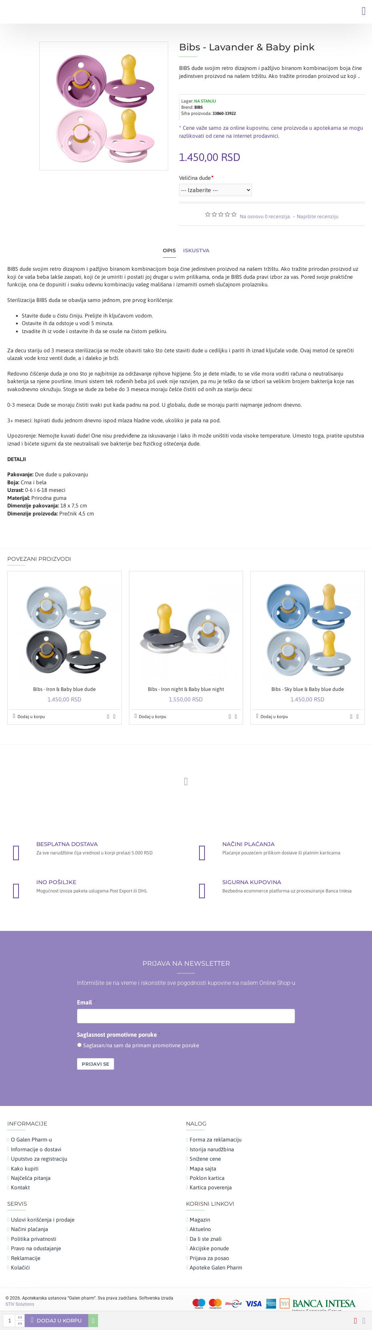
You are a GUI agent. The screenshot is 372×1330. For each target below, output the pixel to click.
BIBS (198, 107)
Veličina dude (195, 178)
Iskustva (196, 251)
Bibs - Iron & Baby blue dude (64, 689)
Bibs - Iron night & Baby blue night (186, 689)
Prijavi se (95, 1064)
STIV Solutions (19, 1304)
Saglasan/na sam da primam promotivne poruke (141, 1045)
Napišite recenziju (318, 216)
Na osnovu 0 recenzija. (265, 216)
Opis (169, 251)
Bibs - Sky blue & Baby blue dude (307, 689)
